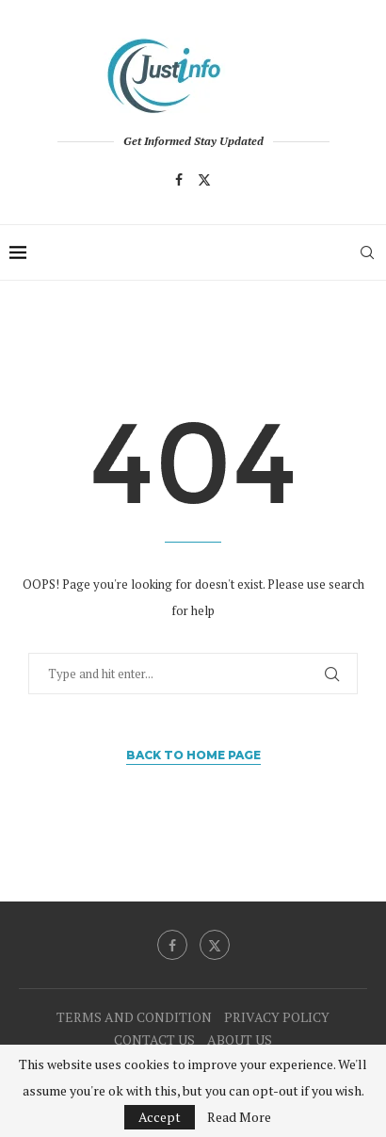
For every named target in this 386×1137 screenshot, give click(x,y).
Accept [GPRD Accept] (159, 1117)
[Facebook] (179, 180)
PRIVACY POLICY (277, 1017)
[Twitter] (204, 180)
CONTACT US (154, 1039)
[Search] (367, 252)
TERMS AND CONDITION (134, 1017)
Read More (239, 1117)
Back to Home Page (193, 755)
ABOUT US (239, 1039)
